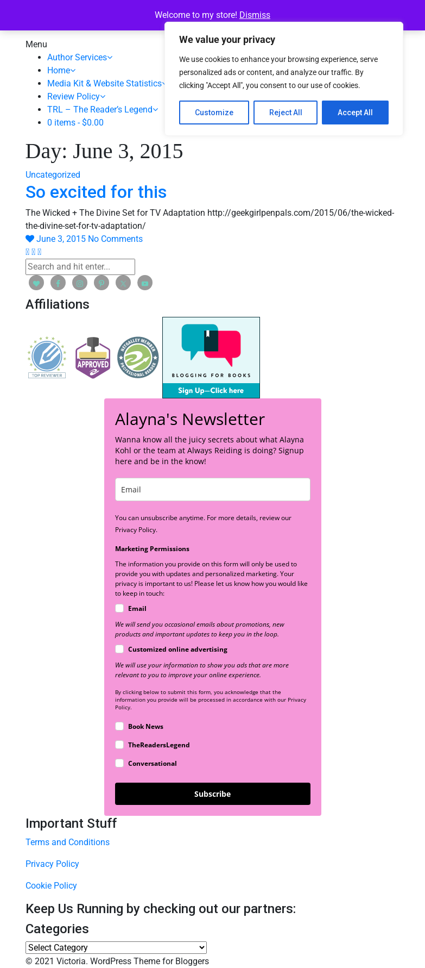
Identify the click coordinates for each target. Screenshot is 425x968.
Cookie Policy (51, 885)
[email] (212, 489)
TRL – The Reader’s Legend (102, 109)
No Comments (115, 239)
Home (61, 70)
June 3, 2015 (62, 239)
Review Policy (76, 96)
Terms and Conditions (68, 842)
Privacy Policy (52, 864)
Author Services (79, 57)
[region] (283, 79)
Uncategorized (53, 175)
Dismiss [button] (254, 15)
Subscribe (212, 794)
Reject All (285, 112)
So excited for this (96, 192)
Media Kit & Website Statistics (107, 83)
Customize (214, 112)
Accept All (355, 112)
